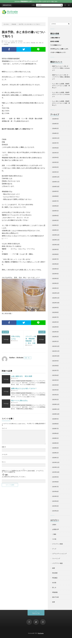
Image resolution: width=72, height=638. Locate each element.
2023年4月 (55, 273)
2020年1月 (55, 457)
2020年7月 (55, 428)
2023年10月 (55, 244)
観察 (40, 42)
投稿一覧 (27, 357)
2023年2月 (55, 283)
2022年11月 (55, 298)
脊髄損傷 (20, 41)
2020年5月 (55, 438)
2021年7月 (55, 370)
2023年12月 (55, 235)
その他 (54, 539)
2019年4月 (55, 501)
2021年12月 (55, 346)
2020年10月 (55, 414)
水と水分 (20, 42)
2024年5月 (55, 210)
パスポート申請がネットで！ (58, 52)
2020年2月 (55, 453)
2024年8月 (55, 196)
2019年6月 (55, 491)
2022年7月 (55, 317)
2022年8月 (55, 312)
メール (4, 454)
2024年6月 (55, 206)
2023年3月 (55, 278)
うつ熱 (5, 42)
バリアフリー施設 (57, 563)
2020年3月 (55, 448)
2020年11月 (55, 409)
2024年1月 (55, 230)
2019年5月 (55, 496)
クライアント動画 (57, 544)
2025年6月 (55, 148)
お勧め (13, 41)
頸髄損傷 (6, 44)
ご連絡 (54, 534)
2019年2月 (55, 511)
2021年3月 (55, 390)
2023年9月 (55, 249)
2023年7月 (55, 259)
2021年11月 (55, 351)
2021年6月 (55, 375)
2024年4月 (55, 215)
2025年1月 (55, 172)
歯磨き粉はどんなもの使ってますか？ (24, 388)
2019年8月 (55, 482)
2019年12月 (55, 462)
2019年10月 (55, 472)
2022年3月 (55, 331)
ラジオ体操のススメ (55, 45)
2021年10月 (55, 356)
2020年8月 (55, 423)
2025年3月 (55, 162)
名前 (4, 447)
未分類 (54, 582)
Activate (41, 633)
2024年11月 (55, 181)
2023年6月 (55, 264)
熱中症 (28, 42)
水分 (24, 42)
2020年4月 (55, 443)
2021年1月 (55, 399)
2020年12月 (55, 404)
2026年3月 (55, 123)
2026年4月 (55, 119)
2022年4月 (55, 327)
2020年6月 (55, 433)
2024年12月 (55, 177)
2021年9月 (55, 361)
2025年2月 (55, 167)
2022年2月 (55, 336)
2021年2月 (55, 394)
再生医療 (54, 573)
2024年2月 (55, 225)
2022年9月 (55, 307)
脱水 (37, 42)
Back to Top (36, 613)
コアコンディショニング (59, 553)
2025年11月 (55, 138)
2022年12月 (55, 293)
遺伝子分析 (55, 597)
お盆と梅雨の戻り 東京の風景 (21, 376)
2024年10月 (55, 186)
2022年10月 (55, 302)
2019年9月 (55, 477)
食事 (53, 602)
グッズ (54, 548)
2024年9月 (55, 191)
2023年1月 (55, 288)
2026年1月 (55, 133)
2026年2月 (55, 128)
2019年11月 (55, 467)
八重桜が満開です (37, 5)
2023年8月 (55, 254)
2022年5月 (55, 322)
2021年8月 (55, 365)
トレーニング (56, 558)
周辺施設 (54, 578)
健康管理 (13, 42)
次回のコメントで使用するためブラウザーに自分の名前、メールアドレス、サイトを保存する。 (23, 471)
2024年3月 (55, 220)
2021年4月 (55, 385)
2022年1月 (55, 341)
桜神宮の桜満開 (54, 41)
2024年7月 (55, 201)
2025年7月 (55, 143)
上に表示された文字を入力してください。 (14, 476)
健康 (16, 41)
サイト (4, 462)
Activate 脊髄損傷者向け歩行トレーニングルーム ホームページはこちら (36, 1)
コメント (4, 428)
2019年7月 (55, 486)
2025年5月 (55, 152)
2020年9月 (55, 419)
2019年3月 (55, 506)
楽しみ (54, 587)
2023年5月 (55, 269)
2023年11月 (55, 240)
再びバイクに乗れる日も (19, 400)
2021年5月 (55, 380)
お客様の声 (55, 529)
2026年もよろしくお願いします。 (59, 49)
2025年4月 (55, 157)
